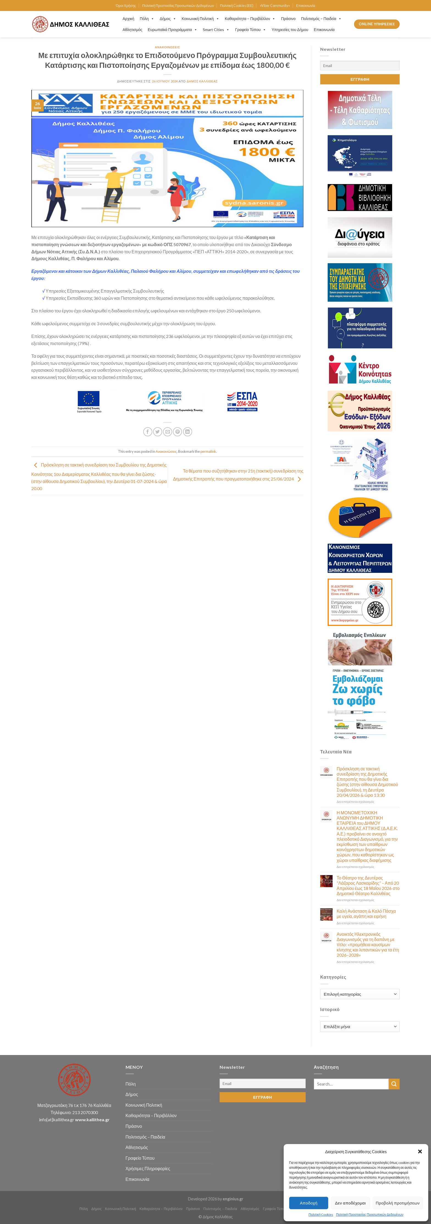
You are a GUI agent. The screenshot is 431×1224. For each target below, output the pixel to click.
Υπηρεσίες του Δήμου (290, 29)
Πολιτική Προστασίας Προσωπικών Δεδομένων (369, 1214)
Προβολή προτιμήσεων (398, 1202)
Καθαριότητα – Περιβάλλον (250, 18)
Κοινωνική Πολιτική (200, 18)
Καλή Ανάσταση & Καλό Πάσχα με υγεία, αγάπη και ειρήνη (366, 913)
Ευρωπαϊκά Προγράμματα (173, 29)
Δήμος (168, 18)
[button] (420, 1151)
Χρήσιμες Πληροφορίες (148, 1168)
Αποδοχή (308, 1202)
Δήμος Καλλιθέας (202, 81)
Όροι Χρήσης (126, 5)
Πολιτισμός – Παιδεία (321, 18)
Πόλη (147, 18)
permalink (208, 451)
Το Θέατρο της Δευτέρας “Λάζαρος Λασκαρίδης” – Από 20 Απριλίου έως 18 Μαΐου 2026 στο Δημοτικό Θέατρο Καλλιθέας (368, 885)
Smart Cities (216, 29)
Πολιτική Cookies (321, 1214)
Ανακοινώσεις (167, 47)
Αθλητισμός (132, 29)
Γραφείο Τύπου (250, 29)
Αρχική (128, 18)
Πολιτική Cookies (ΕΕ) (236, 5)
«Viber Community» (275, 5)
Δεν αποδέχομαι (350, 1202)
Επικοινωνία (305, 5)
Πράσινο (288, 18)
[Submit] (394, 1084)
